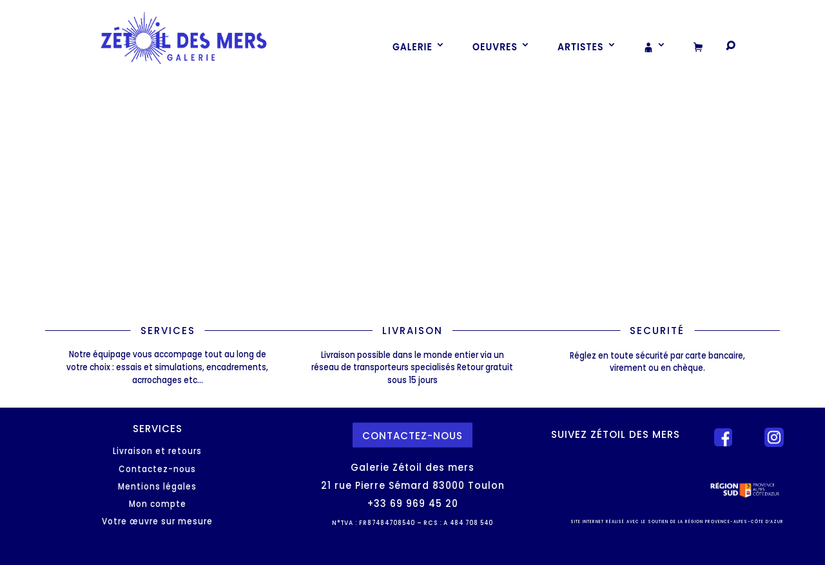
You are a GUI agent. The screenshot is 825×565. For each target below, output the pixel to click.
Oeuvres (495, 46)
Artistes (581, 46)
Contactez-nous (157, 469)
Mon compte (157, 504)
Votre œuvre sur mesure (157, 521)
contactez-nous (412, 435)
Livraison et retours (157, 451)
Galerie (412, 46)
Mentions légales (157, 487)
